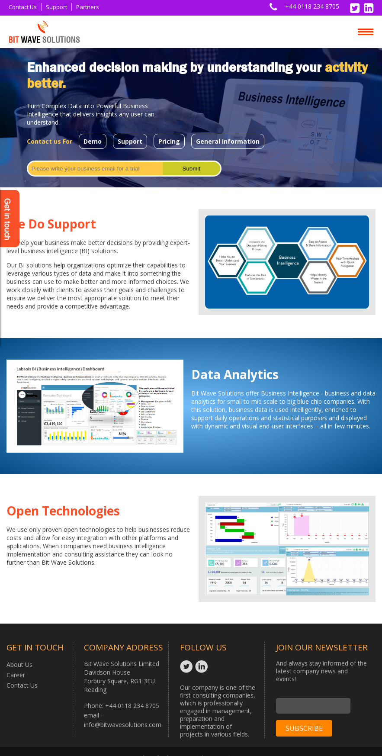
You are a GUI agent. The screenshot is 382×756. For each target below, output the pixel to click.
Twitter (187, 666)
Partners (87, 7)
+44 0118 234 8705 (312, 6)
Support (56, 7)
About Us (19, 664)
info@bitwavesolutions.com (122, 725)
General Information (228, 141)
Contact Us (23, 7)
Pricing (169, 141)
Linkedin (202, 666)
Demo (92, 141)
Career (15, 675)
